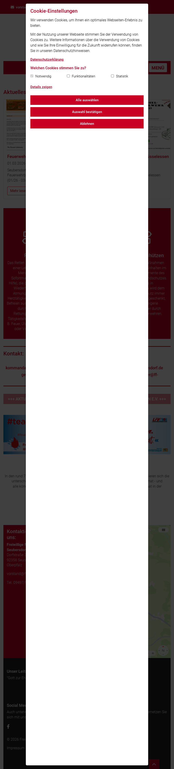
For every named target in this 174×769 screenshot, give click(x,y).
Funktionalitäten (83, 76)
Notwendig (43, 76)
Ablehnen (87, 124)
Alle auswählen (87, 100)
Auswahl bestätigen (87, 112)
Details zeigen (41, 87)
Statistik (122, 76)
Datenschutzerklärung (47, 59)
